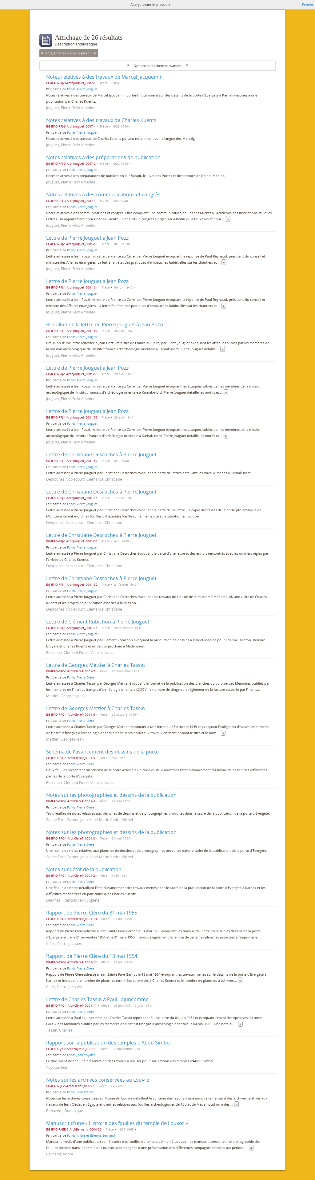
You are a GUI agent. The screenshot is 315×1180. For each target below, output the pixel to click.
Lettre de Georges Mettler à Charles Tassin (95, 665)
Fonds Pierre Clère (80, 677)
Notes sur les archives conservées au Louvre (97, 1079)
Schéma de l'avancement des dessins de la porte (102, 751)
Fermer (307, 4)
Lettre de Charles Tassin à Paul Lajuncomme (97, 999)
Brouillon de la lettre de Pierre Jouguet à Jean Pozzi (104, 324)
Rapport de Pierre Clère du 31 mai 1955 (91, 912)
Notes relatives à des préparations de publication (103, 157)
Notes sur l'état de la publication (84, 869)
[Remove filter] (95, 53)
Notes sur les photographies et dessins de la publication (111, 795)
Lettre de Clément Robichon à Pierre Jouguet (98, 621)
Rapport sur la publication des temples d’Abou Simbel (108, 1042)
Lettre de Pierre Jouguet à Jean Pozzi (88, 237)
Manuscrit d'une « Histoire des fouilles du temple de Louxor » (117, 1123)
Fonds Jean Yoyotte (81, 1055)
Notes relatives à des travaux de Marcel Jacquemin (104, 76)
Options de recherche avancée (157, 65)
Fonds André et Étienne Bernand (91, 1135)
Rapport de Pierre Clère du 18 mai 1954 (91, 956)
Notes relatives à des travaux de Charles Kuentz (101, 120)
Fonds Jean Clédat (80, 1092)
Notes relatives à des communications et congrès (103, 194)
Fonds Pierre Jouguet (82, 89)
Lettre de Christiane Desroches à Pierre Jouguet (101, 454)
